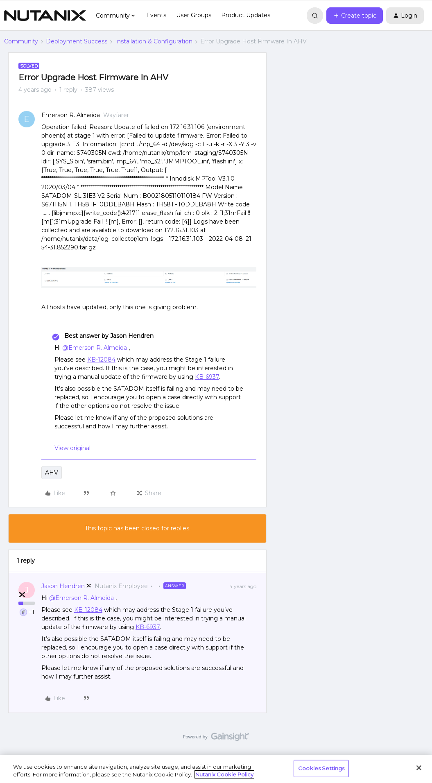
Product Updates (245, 15)
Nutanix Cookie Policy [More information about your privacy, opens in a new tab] (224, 774)
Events (156, 15)
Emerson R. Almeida (70, 115)
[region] (216, 769)
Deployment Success (76, 41)
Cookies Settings (321, 768)
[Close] (419, 768)
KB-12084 (101, 359)
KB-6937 (207, 376)
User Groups (193, 15)
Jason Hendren (63, 586)
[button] (354, 15)
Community (21, 41)
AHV (51, 472)
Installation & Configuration (153, 41)
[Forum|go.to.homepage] (45, 15)
